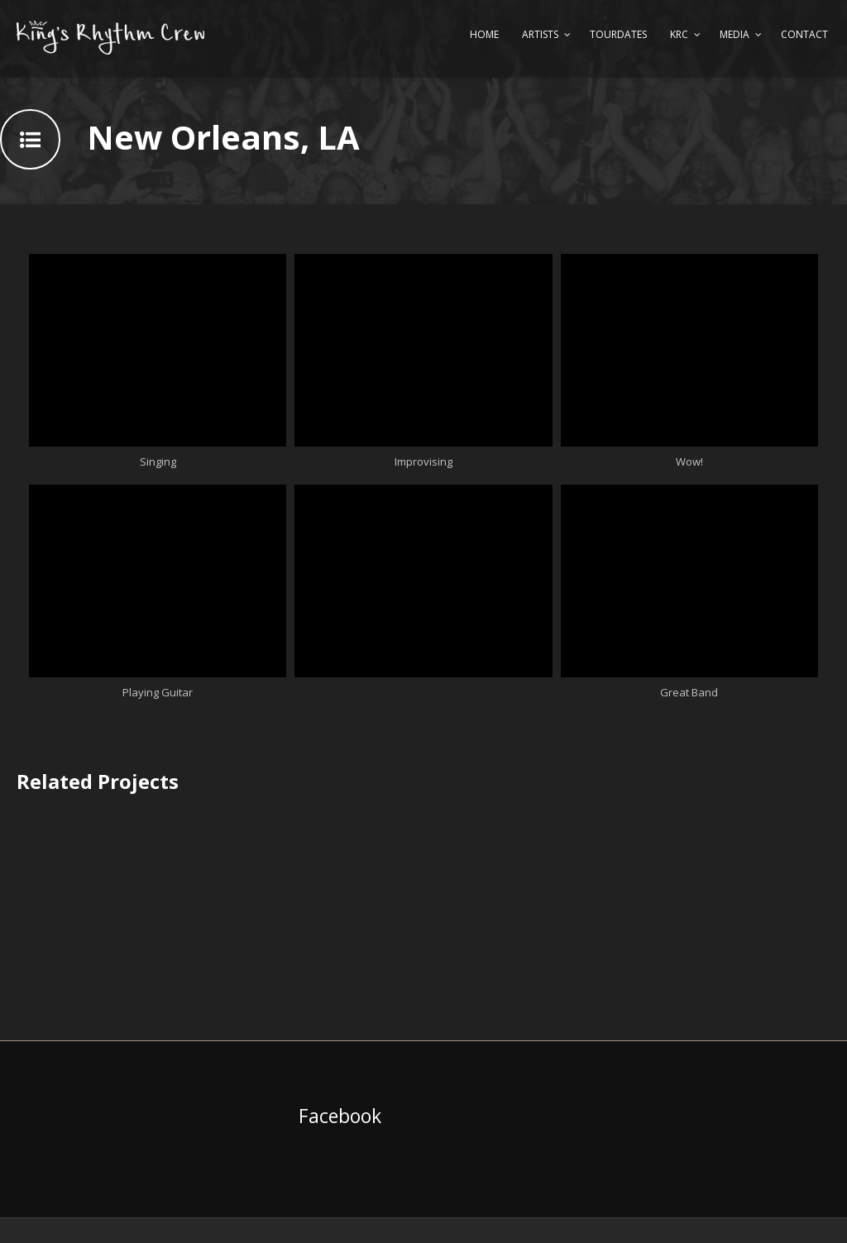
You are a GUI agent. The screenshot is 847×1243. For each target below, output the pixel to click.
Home (484, 34)
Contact (804, 34)
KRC (679, 34)
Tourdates (618, 34)
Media (734, 34)
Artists (540, 34)
